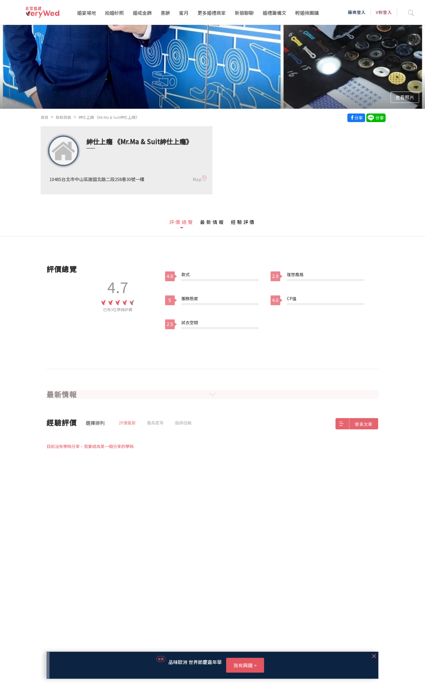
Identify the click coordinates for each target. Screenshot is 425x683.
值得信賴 (183, 422)
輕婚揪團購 (307, 12)
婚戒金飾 (142, 12)
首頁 (44, 117)
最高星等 (155, 422)
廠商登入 (357, 12)
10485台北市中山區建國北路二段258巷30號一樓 (96, 179)
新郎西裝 (63, 117)
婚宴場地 (86, 12)
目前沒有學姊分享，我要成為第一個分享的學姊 (90, 446)
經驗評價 (243, 221)
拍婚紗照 (114, 12)
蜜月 (183, 12)
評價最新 (127, 422)
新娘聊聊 (244, 12)
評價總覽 (181, 221)
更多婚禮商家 (211, 12)
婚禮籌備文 (274, 12)
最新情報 (212, 221)
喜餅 (165, 12)
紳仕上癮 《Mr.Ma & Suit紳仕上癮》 (109, 117)
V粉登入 (384, 12)
